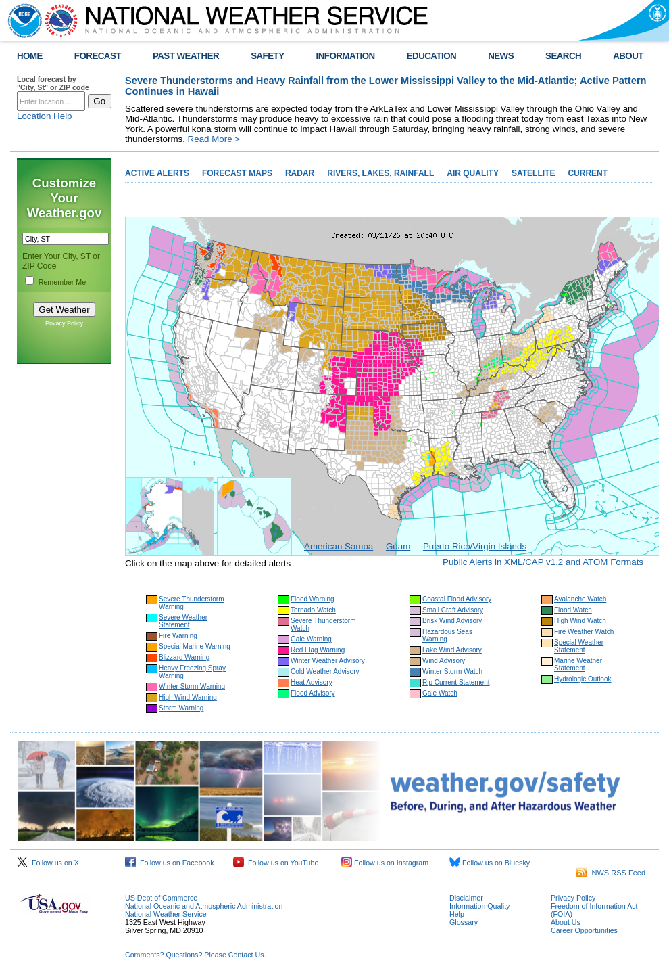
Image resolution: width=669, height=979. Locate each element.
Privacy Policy (64, 323)
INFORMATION (345, 56)
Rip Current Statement (456, 682)
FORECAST (97, 56)
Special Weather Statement (578, 646)
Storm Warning (181, 708)
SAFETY (267, 56)
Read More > (214, 139)
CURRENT (588, 173)
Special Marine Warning (194, 646)
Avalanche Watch (580, 599)
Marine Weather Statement (578, 664)
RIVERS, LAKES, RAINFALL (380, 173)
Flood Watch (573, 610)
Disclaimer (466, 898)
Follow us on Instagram (384, 863)
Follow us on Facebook (169, 863)
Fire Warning (178, 635)
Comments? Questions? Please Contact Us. (195, 955)
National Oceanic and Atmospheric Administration (203, 906)
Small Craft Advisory (452, 610)
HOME (30, 56)
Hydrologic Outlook (582, 679)
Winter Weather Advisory (328, 660)
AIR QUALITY (473, 173)
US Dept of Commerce (161, 898)
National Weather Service (166, 914)
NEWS (501, 56)
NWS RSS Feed (610, 873)
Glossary (463, 922)
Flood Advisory (313, 693)
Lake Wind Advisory (452, 650)
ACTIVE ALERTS (157, 173)
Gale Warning (311, 639)
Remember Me (62, 282)
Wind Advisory (443, 660)
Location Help (44, 116)
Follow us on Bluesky (489, 863)
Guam (398, 546)
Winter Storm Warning (192, 686)
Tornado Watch (313, 610)
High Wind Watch (580, 620)
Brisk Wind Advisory (452, 620)
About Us (565, 922)
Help (456, 914)
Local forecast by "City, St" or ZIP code (53, 83)
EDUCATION (431, 56)
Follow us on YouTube (275, 863)
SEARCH (563, 56)
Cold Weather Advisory (325, 671)
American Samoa (338, 546)
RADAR (299, 173)
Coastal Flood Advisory (456, 599)
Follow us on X (48, 863)
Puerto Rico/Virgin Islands (474, 546)
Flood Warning (312, 599)
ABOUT (628, 56)
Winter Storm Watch (452, 671)
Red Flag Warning (318, 650)
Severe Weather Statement (183, 621)
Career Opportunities (584, 930)
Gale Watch (439, 693)
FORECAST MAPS (237, 173)
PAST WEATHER (186, 56)
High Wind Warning (188, 697)
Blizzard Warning (184, 657)
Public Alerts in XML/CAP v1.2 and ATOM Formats (543, 562)
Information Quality (479, 906)
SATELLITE (533, 173)
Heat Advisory (311, 682)
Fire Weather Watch (584, 631)
